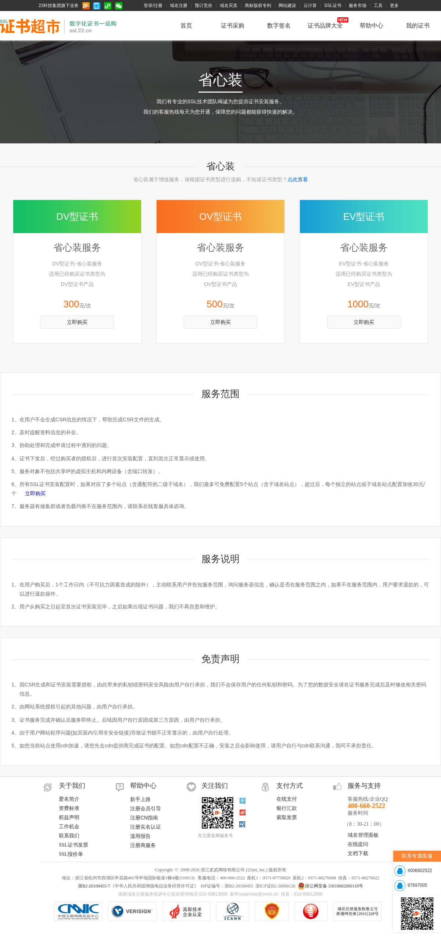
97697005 (417, 885)
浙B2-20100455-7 (94, 886)
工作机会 (69, 826)
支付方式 (289, 785)
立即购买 (77, 322)
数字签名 (279, 25)
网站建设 (287, 5)
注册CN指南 (144, 818)
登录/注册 (153, 5)
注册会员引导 (145, 808)
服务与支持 (364, 785)
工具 (378, 5)
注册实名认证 (145, 827)
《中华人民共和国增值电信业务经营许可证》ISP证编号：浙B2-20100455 (271, 911)
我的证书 (418, 25)
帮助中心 (371, 25)
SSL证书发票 (73, 845)
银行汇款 (286, 808)
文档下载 (358, 853)
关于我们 (72, 785)
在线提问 (358, 844)
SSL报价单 (71, 854)
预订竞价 (203, 5)
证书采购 (232, 25)
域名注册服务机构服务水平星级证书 (310, 911)
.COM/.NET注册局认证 (132, 911)
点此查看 (297, 179)
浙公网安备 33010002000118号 (330, 886)
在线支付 (286, 799)
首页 (186, 25)
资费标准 (69, 808)
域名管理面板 (363, 835)
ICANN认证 (233, 911)
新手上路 (140, 799)
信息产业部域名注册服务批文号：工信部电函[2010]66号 (357, 911)
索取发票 (286, 817)
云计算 (310, 5)
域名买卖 (228, 5)
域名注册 (178, 5)
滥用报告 (140, 836)
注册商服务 (143, 845)
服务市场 (357, 5)
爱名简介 (69, 799)
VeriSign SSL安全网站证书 (186, 911)
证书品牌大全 (325, 25)
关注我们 (214, 785)
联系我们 (69, 836)
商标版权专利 (258, 5)
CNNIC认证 (78, 911)
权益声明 (69, 817)
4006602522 (420, 870)
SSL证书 (332, 5)
